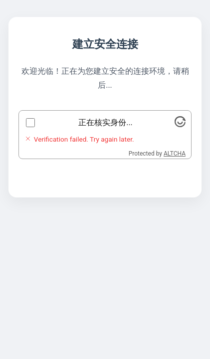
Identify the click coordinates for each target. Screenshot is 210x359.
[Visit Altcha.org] (180, 124)
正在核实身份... (105, 122)
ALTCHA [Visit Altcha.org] (175, 153)
